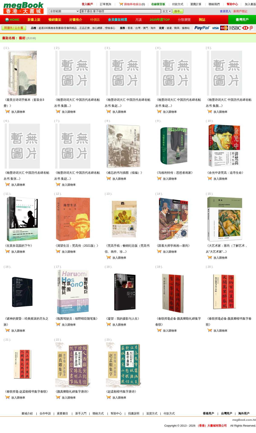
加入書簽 (250, 4)
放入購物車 (18, 111)
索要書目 (62, 413)
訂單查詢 (105, 4)
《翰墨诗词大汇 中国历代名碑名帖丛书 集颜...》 (77, 100)
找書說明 (133, 413)
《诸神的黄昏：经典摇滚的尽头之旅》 (26, 319)
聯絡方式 (98, 413)
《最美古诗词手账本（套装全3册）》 (24, 100)
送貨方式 (151, 413)
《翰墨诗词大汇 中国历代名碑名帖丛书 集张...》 (26, 173)
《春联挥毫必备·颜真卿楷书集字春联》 (229, 319)
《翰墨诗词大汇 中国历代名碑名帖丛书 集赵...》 (127, 100)
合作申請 (45, 413)
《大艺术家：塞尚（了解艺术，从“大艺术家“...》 (227, 246)
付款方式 (177, 4)
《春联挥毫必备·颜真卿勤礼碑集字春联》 (178, 319)
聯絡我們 (214, 4)
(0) (134, 4)
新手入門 (80, 413)
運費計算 (195, 4)
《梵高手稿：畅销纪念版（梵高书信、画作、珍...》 (127, 246)
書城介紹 (27, 413)
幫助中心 (116, 413)
